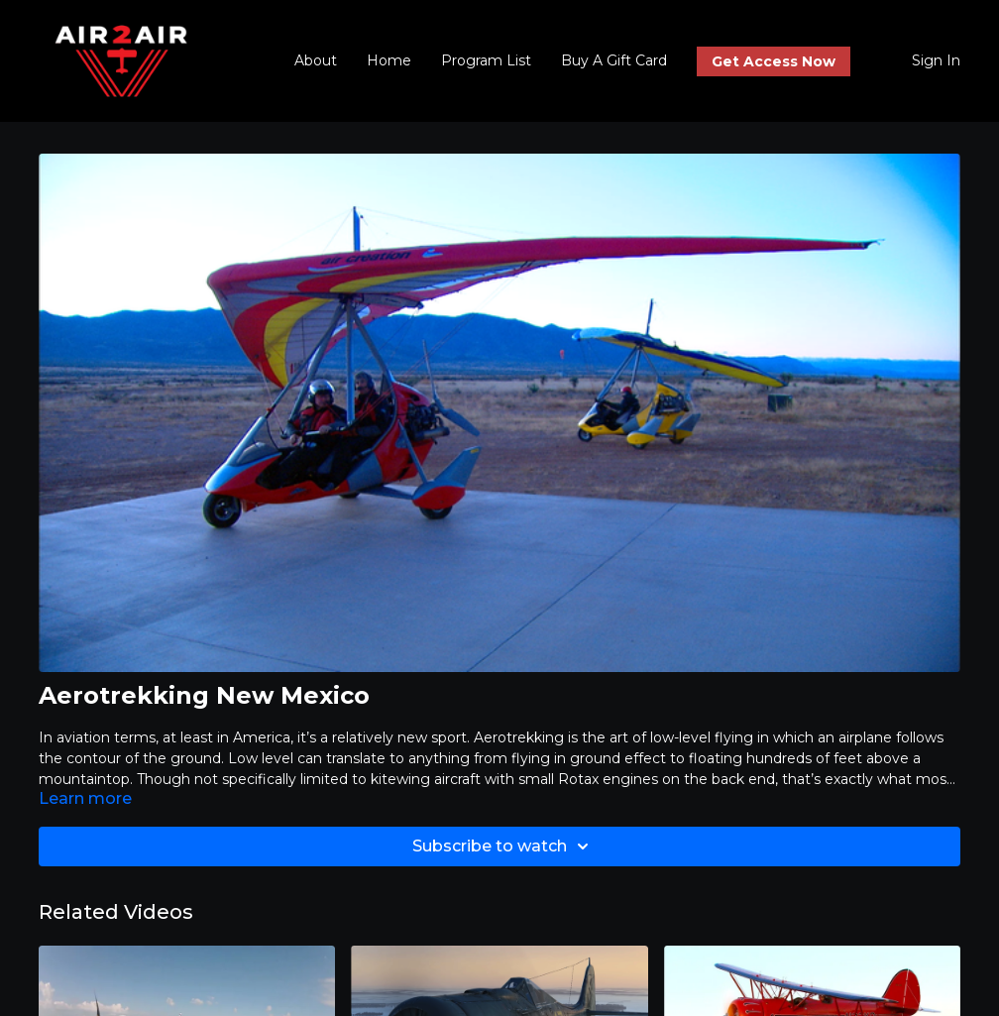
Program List (486, 60)
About (315, 60)
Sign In (936, 60)
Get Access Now (773, 61)
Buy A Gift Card (614, 60)
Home (389, 60)
